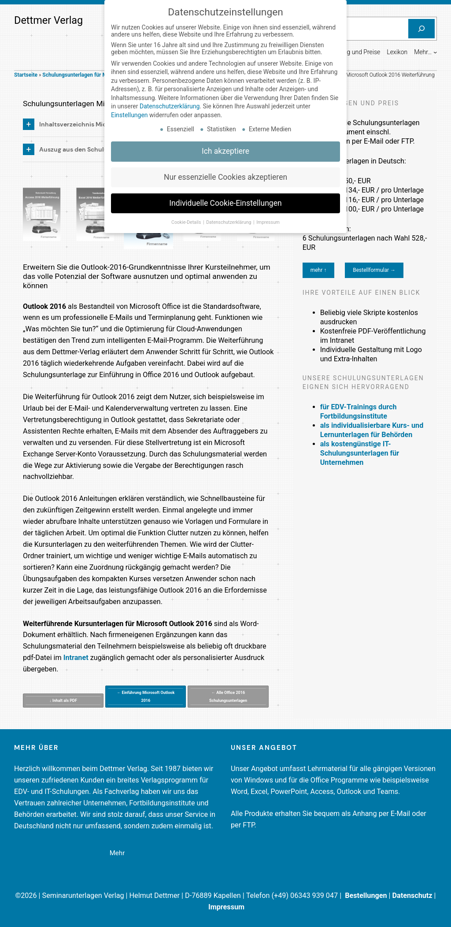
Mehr (117, 853)
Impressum (226, 907)
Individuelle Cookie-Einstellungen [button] (225, 199)
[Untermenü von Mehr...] (435, 52)
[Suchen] (421, 28)
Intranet (76, 657)
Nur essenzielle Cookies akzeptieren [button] (225, 173)
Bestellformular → (374, 270)
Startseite (25, 75)
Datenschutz (412, 895)
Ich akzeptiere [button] (225, 147)
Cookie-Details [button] (186, 218)
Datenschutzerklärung (170, 102)
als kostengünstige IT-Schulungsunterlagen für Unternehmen (359, 453)
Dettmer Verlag (48, 20)
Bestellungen (366, 895)
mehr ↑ (319, 270)
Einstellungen (129, 111)
